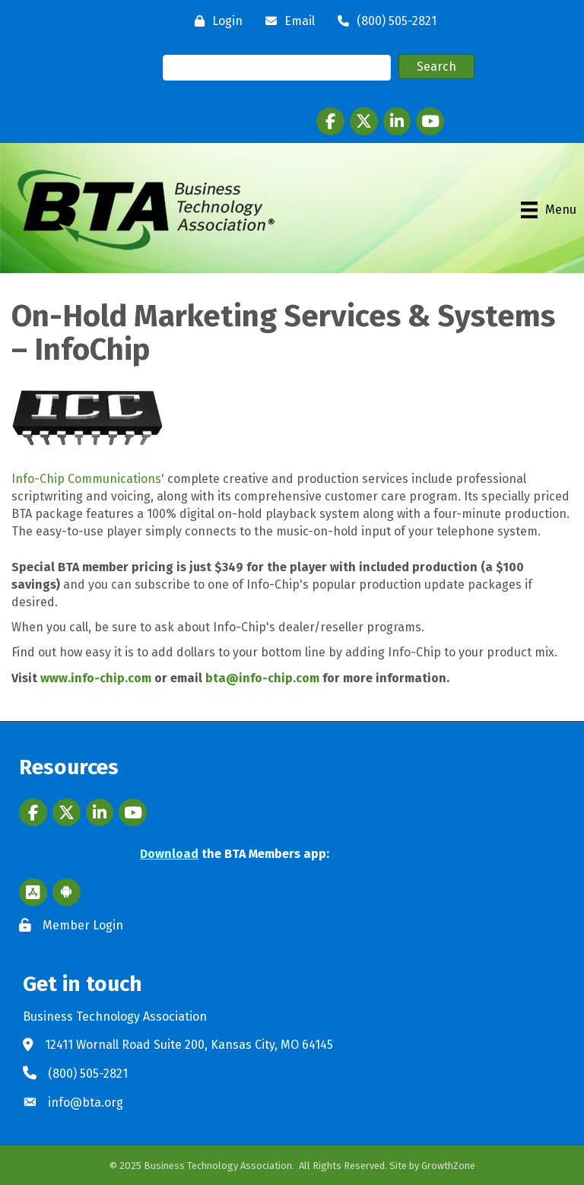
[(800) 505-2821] (383, 21)
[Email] (286, 21)
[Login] (215, 21)
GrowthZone (448, 1165)
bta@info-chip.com (262, 678)
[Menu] (548, 210)
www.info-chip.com (95, 678)
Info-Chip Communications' (87, 479)
